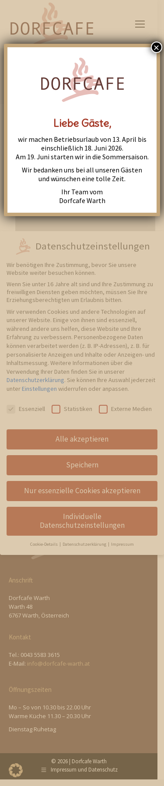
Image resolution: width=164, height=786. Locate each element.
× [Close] (157, 47)
